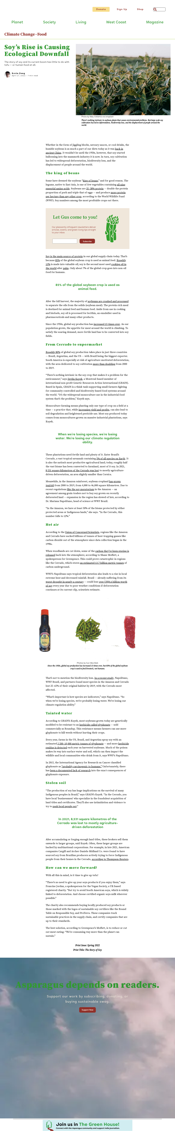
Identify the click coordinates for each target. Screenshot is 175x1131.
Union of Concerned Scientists (82, 532)
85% (57, 260)
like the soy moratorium (80, 489)
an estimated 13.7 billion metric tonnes (102, 563)
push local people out (65, 806)
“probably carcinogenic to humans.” (81, 767)
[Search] (159, 9)
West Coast (116, 22)
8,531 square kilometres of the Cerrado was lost (72, 470)
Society (49, 22)
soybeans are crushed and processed (108, 301)
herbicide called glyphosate (94, 725)
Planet (17, 22)
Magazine (155, 22)
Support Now (87, 1010)
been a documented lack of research (70, 771)
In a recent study (104, 678)
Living (81, 22)
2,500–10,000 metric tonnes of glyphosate (81, 744)
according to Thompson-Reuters (110, 859)
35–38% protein (95, 189)
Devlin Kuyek (75, 379)
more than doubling (104, 364)
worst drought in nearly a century (65, 582)
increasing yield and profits (94, 410)
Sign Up (122, 9)
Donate (101, 9)
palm (66, 268)
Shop (140, 9)
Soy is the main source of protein (64, 256)
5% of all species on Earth (110, 459)
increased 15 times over (107, 324)
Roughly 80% (53, 352)
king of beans (90, 181)
